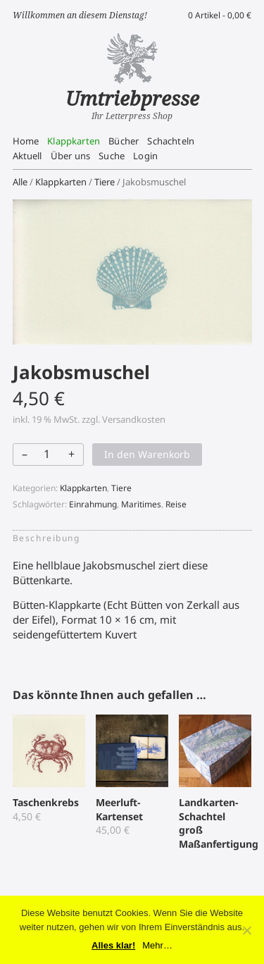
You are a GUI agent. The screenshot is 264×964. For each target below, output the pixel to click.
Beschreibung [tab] (46, 538)
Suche (112, 155)
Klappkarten (73, 141)
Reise (176, 504)
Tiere (104, 181)
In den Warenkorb (147, 454)
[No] (246, 930)
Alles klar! (113, 945)
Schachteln (170, 141)
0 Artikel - (219, 15)
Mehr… (157, 945)
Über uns (70, 155)
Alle (20, 181)
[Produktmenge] (47, 454)
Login (145, 155)
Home (26, 141)
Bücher (123, 141)
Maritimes (141, 504)
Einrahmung (93, 504)
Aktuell (27, 155)
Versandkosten (133, 419)
